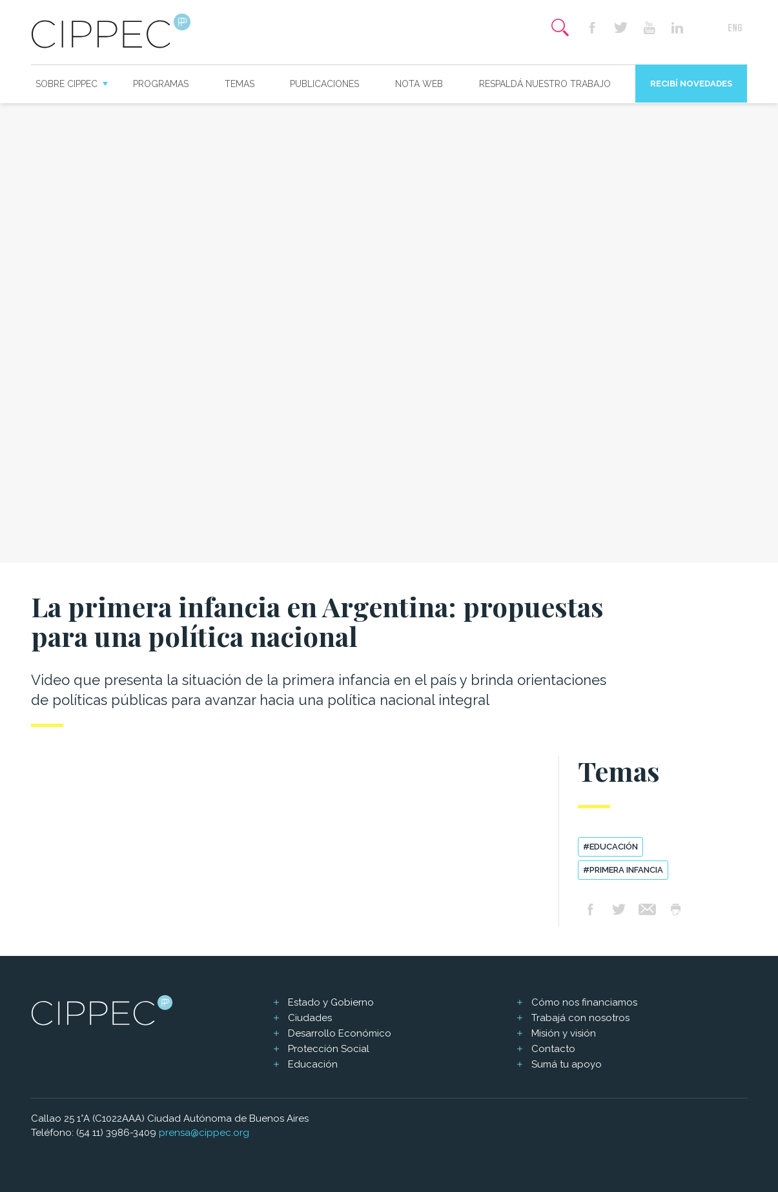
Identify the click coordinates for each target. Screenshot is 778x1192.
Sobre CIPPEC (66, 84)
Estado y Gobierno (331, 1002)
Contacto (553, 1049)
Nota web (419, 84)
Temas (239, 84)
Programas (161, 84)
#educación (610, 846)
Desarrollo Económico (339, 1033)
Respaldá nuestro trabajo (545, 84)
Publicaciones (324, 84)
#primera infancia (623, 870)
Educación (313, 1064)
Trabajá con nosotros (580, 1018)
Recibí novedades (691, 83)
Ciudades (310, 1018)
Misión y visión (563, 1033)
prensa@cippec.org (204, 1132)
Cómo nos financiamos (584, 1002)
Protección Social (328, 1049)
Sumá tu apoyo (566, 1064)
